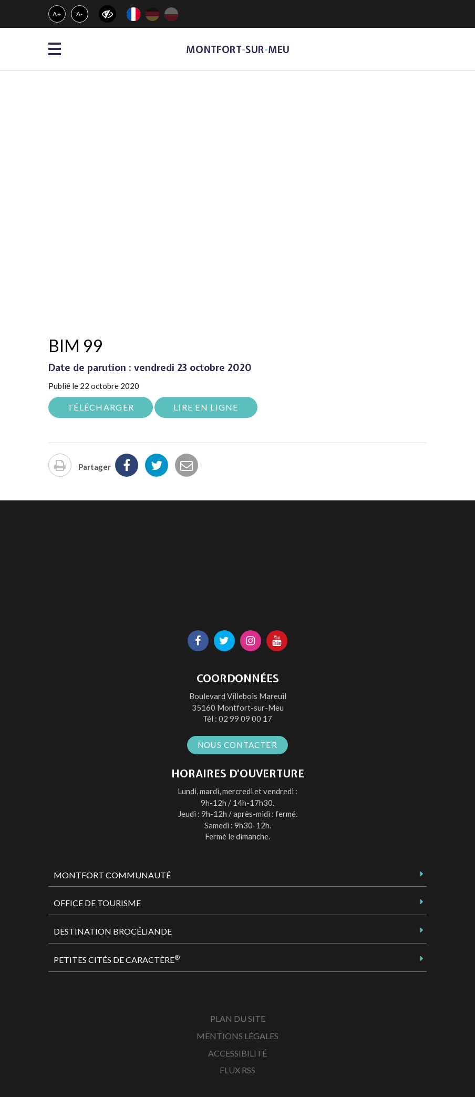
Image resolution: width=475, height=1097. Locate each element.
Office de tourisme (97, 903)
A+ (57, 14)
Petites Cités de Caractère (117, 959)
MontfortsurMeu (238, 49)
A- (80, 14)
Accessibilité (237, 1053)
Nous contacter (237, 745)
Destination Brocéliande (113, 931)
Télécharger (100, 407)
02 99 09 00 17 (245, 718)
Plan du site (237, 1018)
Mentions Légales (237, 1036)
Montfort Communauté (112, 875)
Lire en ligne (206, 407)
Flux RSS (237, 1070)
